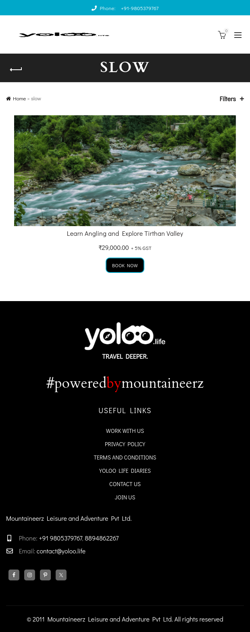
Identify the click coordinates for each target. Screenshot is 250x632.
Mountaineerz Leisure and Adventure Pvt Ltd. (68, 518)
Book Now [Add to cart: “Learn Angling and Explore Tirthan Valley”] (125, 265)
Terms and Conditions (125, 457)
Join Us (125, 497)
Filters (228, 98)
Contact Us (125, 484)
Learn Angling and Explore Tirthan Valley (125, 233)
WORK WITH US (125, 430)
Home (19, 98)
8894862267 (102, 538)
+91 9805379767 (60, 538)
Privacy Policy (125, 444)
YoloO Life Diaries (125, 470)
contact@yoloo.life (61, 551)
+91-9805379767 (140, 7)
